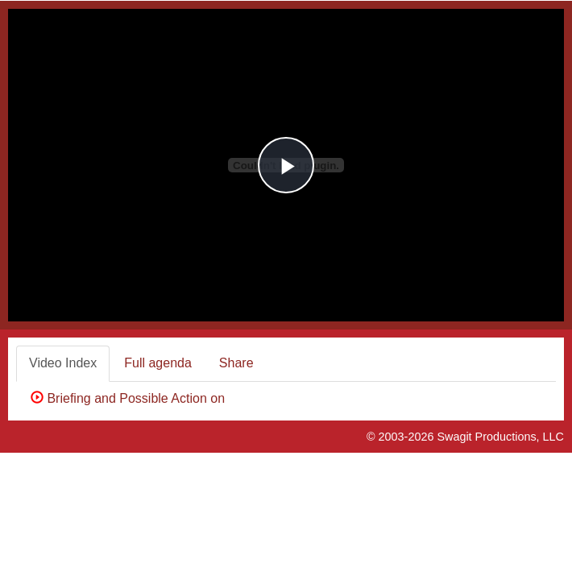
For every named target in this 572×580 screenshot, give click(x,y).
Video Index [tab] (63, 363)
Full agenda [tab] (158, 363)
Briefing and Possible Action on (131, 398)
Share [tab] (236, 363)
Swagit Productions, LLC (500, 436)
